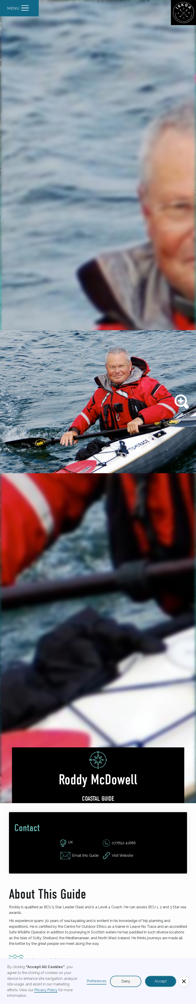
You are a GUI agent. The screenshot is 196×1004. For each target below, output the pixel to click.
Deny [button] (125, 981)
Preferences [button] (96, 981)
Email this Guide (85, 855)
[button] (184, 981)
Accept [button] (161, 981)
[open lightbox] (98, 401)
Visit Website (122, 855)
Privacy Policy (45, 990)
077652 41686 (124, 843)
